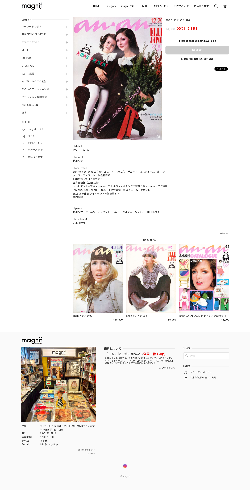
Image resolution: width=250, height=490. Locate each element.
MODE (25, 50)
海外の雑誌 (28, 73)
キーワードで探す (32, 26)
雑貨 (24, 112)
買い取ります (201, 6)
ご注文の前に (181, 6)
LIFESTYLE (28, 65)
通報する (224, 233)
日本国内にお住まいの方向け (197, 59)
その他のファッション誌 (35, 89)
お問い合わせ (161, 6)
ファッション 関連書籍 (34, 97)
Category (111, 6)
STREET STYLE (30, 42)
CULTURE (27, 58)
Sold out (197, 50)
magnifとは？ (129, 6)
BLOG (145, 6)
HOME (96, 6)
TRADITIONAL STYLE (34, 34)
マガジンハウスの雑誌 (34, 81)
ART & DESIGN (30, 105)
